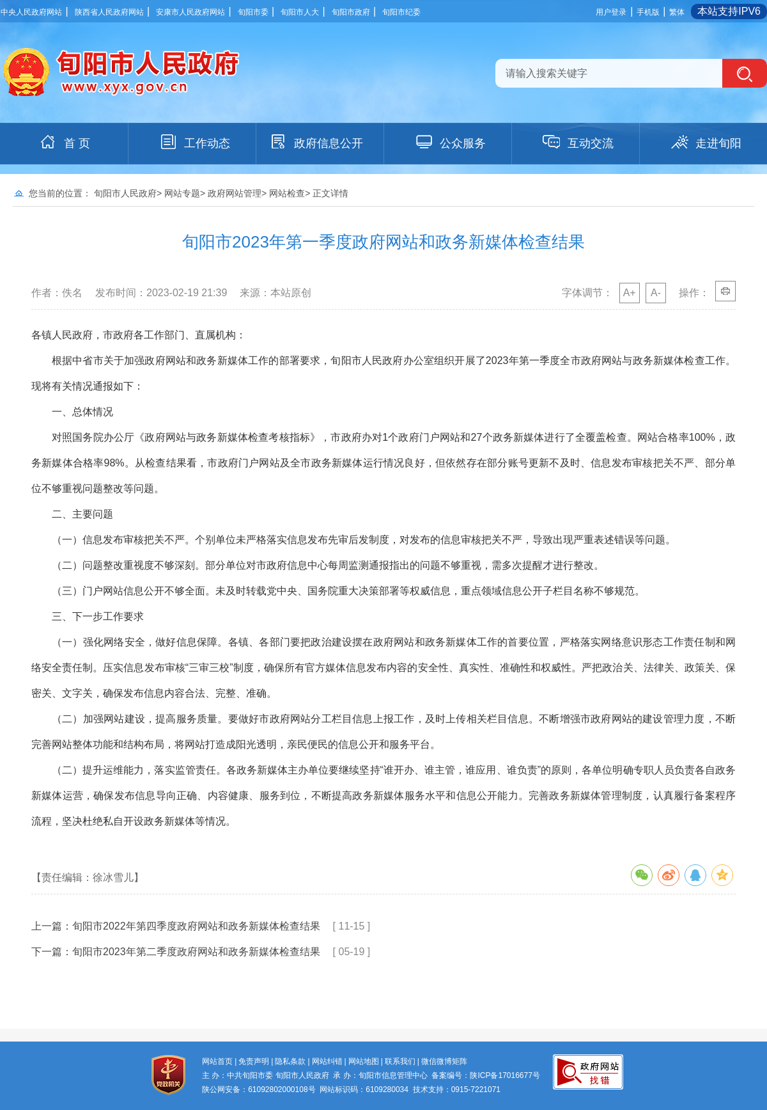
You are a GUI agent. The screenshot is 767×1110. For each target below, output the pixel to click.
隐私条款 (290, 1061)
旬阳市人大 (300, 12)
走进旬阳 (705, 142)
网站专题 (182, 193)
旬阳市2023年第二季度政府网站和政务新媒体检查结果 (196, 951)
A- (656, 292)
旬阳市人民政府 (125, 193)
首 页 (64, 142)
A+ (629, 292)
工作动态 (194, 142)
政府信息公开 (315, 142)
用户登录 (611, 12)
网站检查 (287, 193)
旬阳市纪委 (401, 12)
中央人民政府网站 (31, 12)
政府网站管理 (234, 193)
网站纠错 (327, 1061)
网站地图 (363, 1061)
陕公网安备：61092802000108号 (258, 1089)
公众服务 (450, 142)
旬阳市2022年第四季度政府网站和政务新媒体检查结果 (196, 926)
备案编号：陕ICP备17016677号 (485, 1075)
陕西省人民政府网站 (109, 12)
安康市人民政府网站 (190, 12)
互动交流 (578, 142)
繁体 (677, 12)
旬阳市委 (253, 12)
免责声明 (253, 1061)
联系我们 (400, 1061)
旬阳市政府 (351, 12)
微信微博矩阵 (444, 1061)
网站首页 (217, 1061)
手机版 (648, 12)
